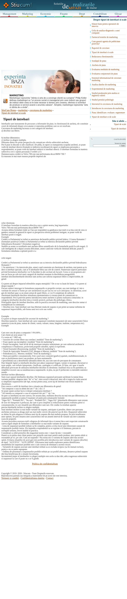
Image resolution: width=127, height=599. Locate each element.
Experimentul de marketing (103, 89)
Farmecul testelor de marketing (105, 37)
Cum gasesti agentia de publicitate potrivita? (106, 42)
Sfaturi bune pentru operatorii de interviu (105, 25)
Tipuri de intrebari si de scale (104, 117)
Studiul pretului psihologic (103, 100)
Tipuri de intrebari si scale (13, 113)
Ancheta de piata (99, 65)
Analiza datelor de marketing (104, 84)
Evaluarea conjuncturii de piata (105, 74)
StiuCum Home (8, 110)
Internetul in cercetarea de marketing (107, 104)
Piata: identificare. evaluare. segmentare (108, 112)
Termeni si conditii (10, 478)
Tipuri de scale (120, 124)
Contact (49, 478)
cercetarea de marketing (41, 110)
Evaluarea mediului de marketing (105, 69)
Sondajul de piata (99, 61)
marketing (23, 110)
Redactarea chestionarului (102, 56)
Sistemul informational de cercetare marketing (106, 79)
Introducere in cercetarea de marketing (108, 108)
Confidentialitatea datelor (32, 478)
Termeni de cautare (120, 143)
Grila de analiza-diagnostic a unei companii (106, 31)
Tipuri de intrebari (118, 129)
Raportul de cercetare (101, 48)
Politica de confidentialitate (45, 464)
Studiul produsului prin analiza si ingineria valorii (105, 94)
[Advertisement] (46, 39)
